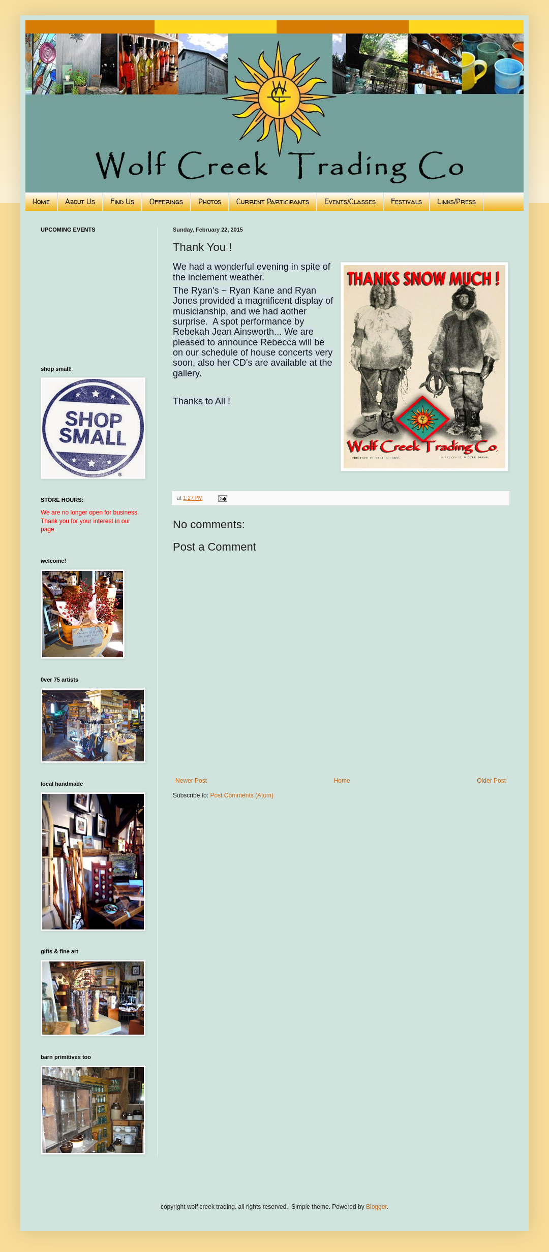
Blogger (376, 1206)
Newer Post (191, 780)
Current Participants (272, 201)
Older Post (491, 780)
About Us (80, 201)
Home (41, 201)
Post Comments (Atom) (241, 795)
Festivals (406, 201)
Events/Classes (350, 201)
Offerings (166, 201)
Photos (209, 201)
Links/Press (456, 201)
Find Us (122, 201)
